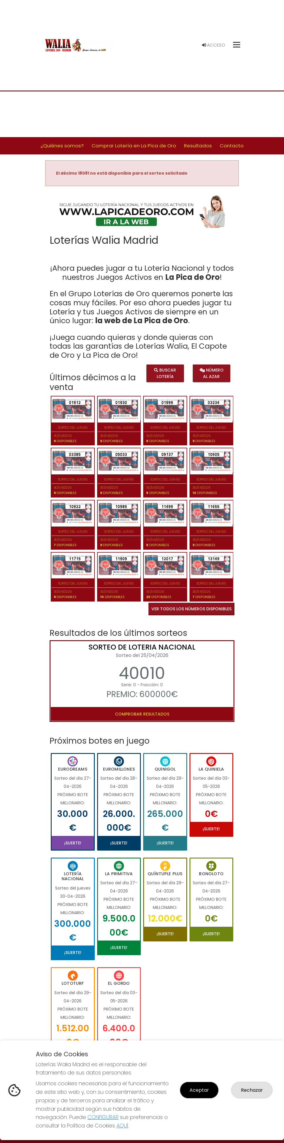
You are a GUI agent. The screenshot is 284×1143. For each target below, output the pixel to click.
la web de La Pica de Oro (141, 320)
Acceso (213, 45)
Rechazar (252, 1090)
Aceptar (199, 1090)
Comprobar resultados (142, 714)
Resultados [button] (198, 145)
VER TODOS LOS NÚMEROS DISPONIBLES (191, 609)
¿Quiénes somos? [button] (62, 145)
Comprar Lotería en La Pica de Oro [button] (134, 145)
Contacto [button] (232, 145)
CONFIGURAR (103, 1117)
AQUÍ (122, 1125)
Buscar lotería (165, 373)
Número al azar (211, 373)
